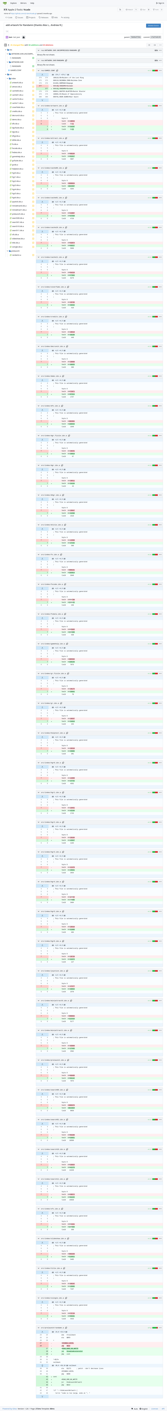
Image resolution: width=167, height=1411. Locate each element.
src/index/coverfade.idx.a (53, 287)
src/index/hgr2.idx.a (51, 822)
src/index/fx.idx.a (50, 555)
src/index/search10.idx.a (53, 1149)
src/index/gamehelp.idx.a (53, 644)
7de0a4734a (135, 37)
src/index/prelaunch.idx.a (53, 1060)
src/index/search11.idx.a (53, 1179)
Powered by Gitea (9, 1409)
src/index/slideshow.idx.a (53, 1239)
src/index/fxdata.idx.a (52, 614)
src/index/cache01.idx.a (52, 198)
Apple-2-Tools (15, 9)
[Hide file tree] (5, 45)
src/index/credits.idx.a (52, 317)
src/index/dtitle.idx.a (52, 525)
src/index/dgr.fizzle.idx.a (54, 436)
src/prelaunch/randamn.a (52, 1328)
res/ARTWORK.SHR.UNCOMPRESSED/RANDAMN (59, 50)
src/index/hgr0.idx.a (51, 763)
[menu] (160, 45)
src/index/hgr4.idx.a (51, 882)
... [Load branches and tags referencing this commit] (7, 31)
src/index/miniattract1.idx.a (55, 1030)
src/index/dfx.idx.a (50, 406)
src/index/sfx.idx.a (50, 1209)
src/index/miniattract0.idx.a (55, 1001)
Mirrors (23, 3)
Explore (13, 3)
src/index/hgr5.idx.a (51, 911)
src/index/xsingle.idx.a (52, 1298)
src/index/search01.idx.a (53, 1120)
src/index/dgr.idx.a (50, 465)
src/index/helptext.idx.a (53, 733)
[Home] (4, 3)
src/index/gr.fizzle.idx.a (53, 674)
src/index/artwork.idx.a (52, 106)
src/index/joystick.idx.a (53, 971)
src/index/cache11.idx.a (52, 257)
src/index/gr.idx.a (50, 703)
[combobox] (149, 45)
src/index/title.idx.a (51, 1268)
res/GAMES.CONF (48, 71)
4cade (27, 9)
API (163, 1409)
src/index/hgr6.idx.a (51, 941)
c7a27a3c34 (156, 37)
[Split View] (154, 45)
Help (32, 3)
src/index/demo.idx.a (51, 376)
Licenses (154, 1409)
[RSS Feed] (120, 9)
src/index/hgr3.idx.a (51, 852)
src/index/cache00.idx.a (52, 168)
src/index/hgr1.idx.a (51, 792)
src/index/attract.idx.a (52, 138)
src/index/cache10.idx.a (52, 227)
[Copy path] (79, 50)
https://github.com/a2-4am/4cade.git (24, 13)
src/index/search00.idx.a (53, 1090)
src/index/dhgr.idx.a (51, 495)
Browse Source (153, 26)
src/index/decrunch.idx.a (53, 346)
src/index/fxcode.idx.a (52, 584)
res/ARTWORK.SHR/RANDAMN (52, 60)
